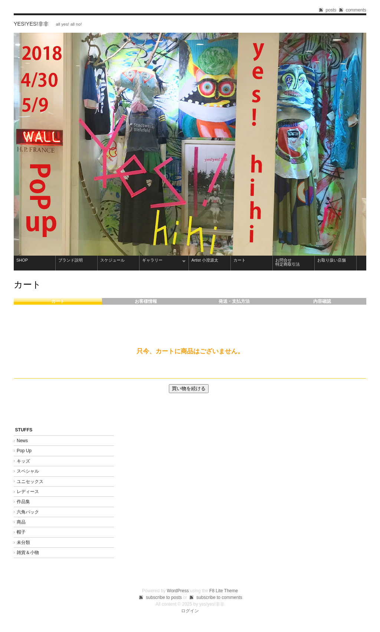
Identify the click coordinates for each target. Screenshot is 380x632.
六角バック (28, 512)
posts (331, 10)
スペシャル (28, 471)
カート (239, 260)
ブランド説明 (70, 260)
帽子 (21, 532)
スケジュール (112, 260)
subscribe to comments (219, 597)
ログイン (190, 610)
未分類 (23, 542)
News (22, 440)
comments (356, 10)
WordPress (178, 590)
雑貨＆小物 (28, 552)
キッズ (23, 461)
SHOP (22, 260)
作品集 (26, 501)
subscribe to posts (164, 597)
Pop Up (24, 450)
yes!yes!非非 (31, 24)
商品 (21, 522)
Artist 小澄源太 (204, 260)
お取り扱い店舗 (331, 260)
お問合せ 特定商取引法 (293, 262)
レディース (28, 491)
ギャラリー (163, 260)
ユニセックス (30, 481)
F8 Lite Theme (223, 590)
